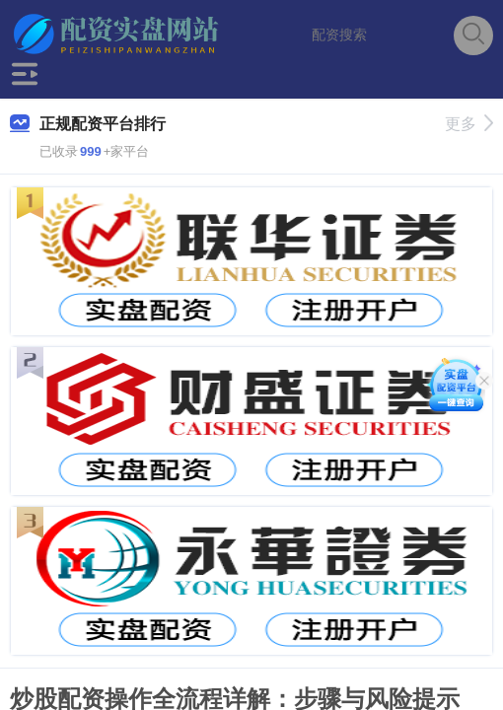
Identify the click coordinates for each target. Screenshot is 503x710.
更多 (469, 123)
